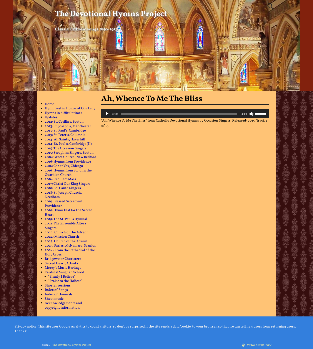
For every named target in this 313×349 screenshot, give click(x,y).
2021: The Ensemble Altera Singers (65, 225)
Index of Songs (56, 290)
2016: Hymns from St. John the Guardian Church (68, 172)
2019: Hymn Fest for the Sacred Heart (68, 212)
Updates (51, 117)
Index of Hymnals (59, 294)
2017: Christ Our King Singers (67, 183)
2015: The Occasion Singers (66, 148)
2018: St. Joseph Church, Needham (63, 194)
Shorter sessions (58, 285)
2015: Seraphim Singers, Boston (69, 152)
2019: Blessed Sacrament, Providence (64, 203)
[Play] (107, 114)
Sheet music (54, 298)
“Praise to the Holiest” (65, 281)
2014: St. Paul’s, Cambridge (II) (68, 144)
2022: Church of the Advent (66, 232)
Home (49, 104)
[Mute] (251, 114)
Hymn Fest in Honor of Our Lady (70, 108)
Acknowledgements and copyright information (63, 305)
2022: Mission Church (62, 236)
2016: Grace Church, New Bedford (70, 157)
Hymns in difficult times (63, 113)
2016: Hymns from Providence (68, 161)
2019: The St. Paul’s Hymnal (66, 219)
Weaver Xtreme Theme (259, 345)
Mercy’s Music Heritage (63, 267)
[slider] (179, 114)
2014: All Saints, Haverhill (65, 139)
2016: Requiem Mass (60, 179)
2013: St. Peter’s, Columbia (65, 135)
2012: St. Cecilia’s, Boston (64, 121)
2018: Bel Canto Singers (63, 188)
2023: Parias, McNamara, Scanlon (71, 245)
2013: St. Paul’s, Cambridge (65, 130)
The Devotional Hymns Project (111, 14)
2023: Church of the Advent (66, 241)
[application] (185, 113)
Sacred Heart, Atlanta (61, 263)
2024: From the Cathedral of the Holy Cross (70, 252)
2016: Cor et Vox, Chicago (64, 166)
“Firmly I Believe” (61, 276)
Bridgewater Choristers (63, 259)
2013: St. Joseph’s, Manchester (68, 126)
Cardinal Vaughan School (64, 272)
